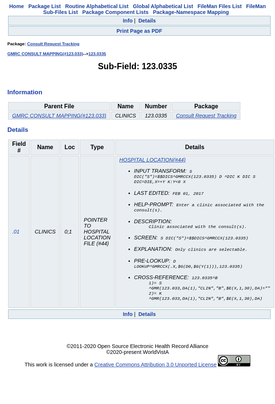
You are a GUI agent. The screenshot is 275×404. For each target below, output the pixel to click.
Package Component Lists (115, 12)
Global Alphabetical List (163, 6)
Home (16, 6)
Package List (44, 6)
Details (147, 21)
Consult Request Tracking (53, 44)
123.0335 (97, 54)
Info (128, 21)
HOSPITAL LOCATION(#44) (152, 160)
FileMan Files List (220, 6)
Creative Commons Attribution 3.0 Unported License (155, 369)
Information (24, 92)
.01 (16, 234)
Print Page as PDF (139, 31)
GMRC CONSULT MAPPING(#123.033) (45, 54)
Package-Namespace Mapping (191, 12)
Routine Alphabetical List (96, 6)
